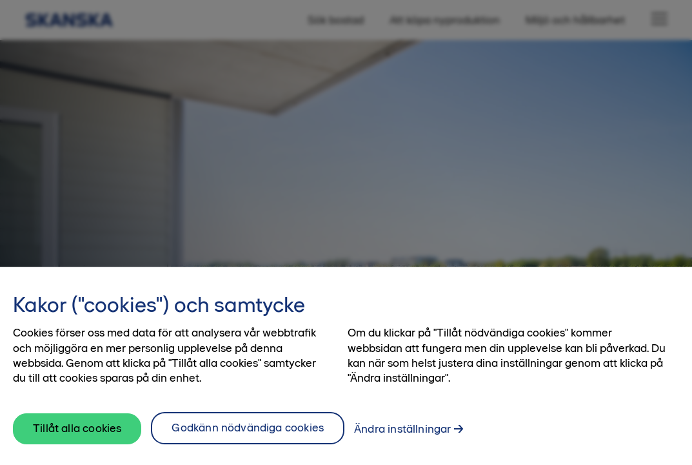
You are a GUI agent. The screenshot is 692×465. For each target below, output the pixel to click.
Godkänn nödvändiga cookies (248, 430)
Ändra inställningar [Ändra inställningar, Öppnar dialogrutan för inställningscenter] (402, 431)
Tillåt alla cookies (77, 431)
